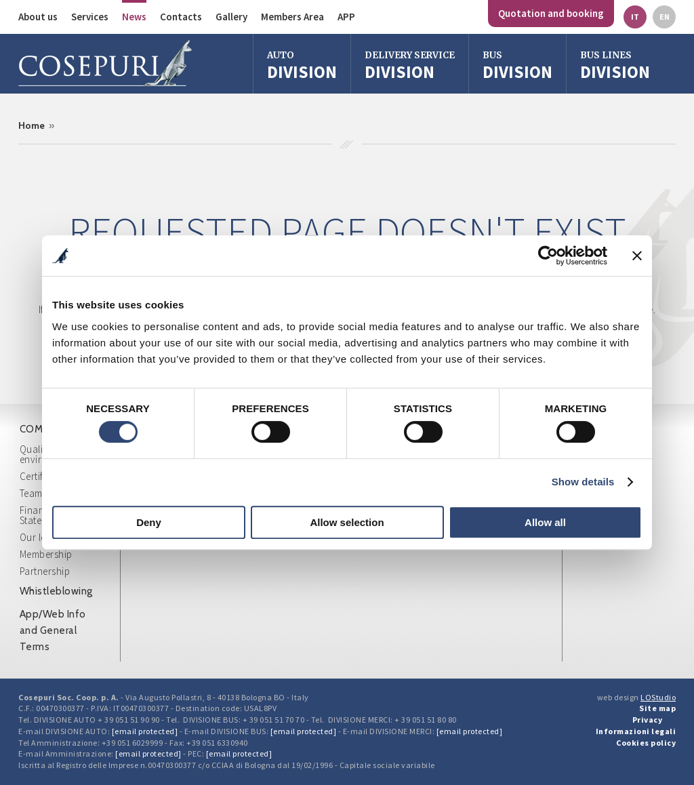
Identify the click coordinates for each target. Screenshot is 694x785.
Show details (583, 481)
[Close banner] (637, 255)
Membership (46, 554)
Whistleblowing (56, 591)
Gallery (231, 16)
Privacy (647, 719)
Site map (657, 708)
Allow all (545, 522)
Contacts (181, 16)
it (635, 17)
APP (346, 16)
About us (38, 16)
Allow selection (347, 522)
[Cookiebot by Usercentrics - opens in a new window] (548, 255)
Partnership (45, 571)
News (134, 16)
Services (89, 16)
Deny (148, 522)
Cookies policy (646, 743)
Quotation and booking (551, 13)
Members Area (292, 16)
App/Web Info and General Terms (53, 630)
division (517, 65)
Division (302, 65)
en (664, 17)
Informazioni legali (636, 731)
